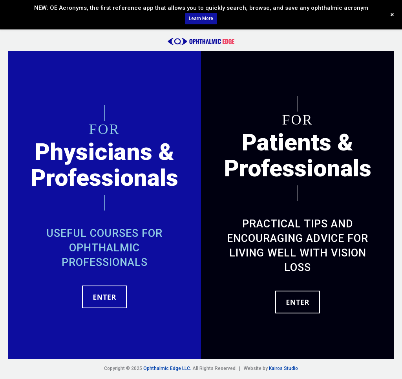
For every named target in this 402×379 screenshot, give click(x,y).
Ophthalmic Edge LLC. (167, 368)
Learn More (201, 18)
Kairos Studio (283, 368)
